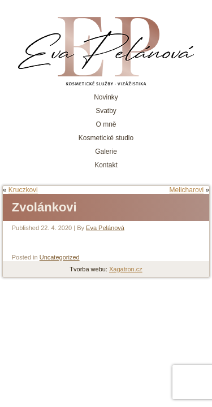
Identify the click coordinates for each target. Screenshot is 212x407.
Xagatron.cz (125, 269)
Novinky (106, 97)
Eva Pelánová (105, 227)
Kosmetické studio (106, 138)
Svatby (106, 111)
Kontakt (106, 165)
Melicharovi (187, 190)
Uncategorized (60, 257)
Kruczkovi (23, 190)
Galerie (106, 151)
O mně (106, 124)
